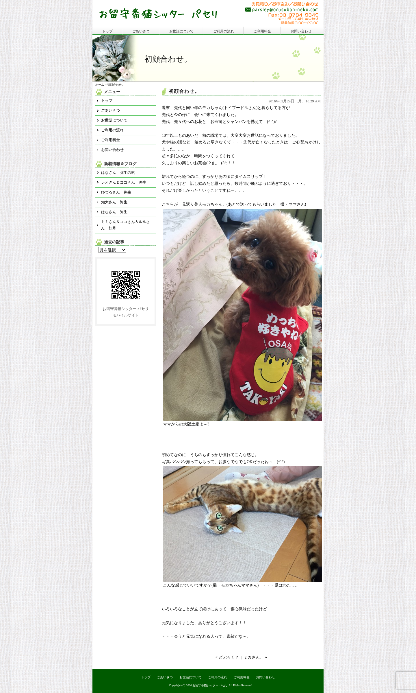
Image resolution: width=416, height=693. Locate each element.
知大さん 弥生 (114, 202)
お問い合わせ (301, 31)
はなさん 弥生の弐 (118, 172)
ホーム (99, 84)
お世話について (181, 31)
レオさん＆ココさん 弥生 (123, 182)
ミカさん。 (254, 657)
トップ (107, 31)
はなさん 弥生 (114, 212)
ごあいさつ (141, 31)
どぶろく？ (229, 657)
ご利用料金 (262, 31)
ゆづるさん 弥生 (116, 192)
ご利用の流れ (223, 31)
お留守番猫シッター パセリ (210, 685)
